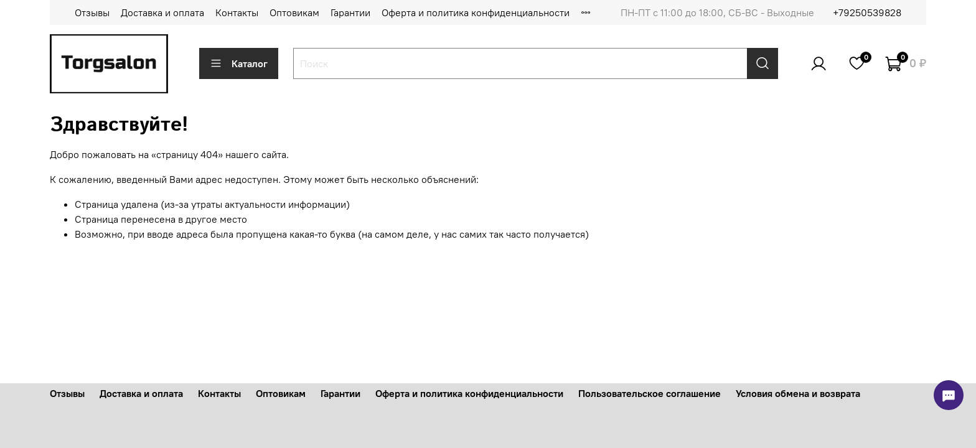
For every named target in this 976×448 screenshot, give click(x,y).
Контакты (236, 12)
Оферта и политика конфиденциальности (476, 12)
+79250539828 (867, 12)
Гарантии (350, 12)
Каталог (239, 63)
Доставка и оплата (162, 12)
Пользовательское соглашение (649, 393)
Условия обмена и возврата (798, 393)
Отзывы (92, 12)
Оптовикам (294, 12)
